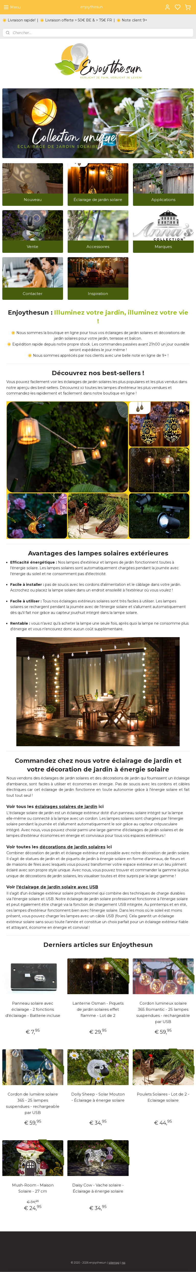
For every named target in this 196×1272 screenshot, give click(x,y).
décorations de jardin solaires (72, 846)
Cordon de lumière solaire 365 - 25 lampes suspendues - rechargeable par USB (32, 1103)
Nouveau (33, 199)
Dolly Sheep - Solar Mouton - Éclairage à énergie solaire (98, 1097)
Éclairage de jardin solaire (98, 199)
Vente (32, 246)
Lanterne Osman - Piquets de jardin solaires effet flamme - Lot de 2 (98, 1009)
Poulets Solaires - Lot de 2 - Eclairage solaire (163, 1097)
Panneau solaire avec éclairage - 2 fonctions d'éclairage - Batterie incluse (32, 1009)
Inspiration (98, 293)
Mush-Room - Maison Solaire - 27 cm (33, 1188)
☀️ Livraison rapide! (18, 20)
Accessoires (98, 246)
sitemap (114, 1262)
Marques (163, 246)
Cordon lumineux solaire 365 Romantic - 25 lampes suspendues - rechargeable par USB (163, 1012)
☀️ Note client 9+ (131, 20)
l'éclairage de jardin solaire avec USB (57, 887)
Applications (163, 199)
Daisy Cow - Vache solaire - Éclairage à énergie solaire (98, 1188)
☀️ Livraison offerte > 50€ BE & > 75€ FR (76, 20)
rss (123, 1262)
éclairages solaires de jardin (66, 806)
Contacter (32, 293)
